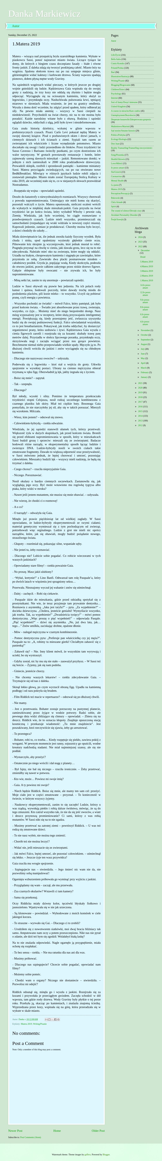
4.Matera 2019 (146, 266)
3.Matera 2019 (146, 271)
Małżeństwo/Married (120, 126)
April (143, 363)
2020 (140, 388)
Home (57, 1130)
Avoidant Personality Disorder (124, 215)
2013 (140, 420)
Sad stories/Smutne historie (123, 131)
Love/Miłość (116, 163)
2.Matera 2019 (146, 276)
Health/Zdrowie (118, 159)
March (144, 368)
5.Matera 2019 (146, 262)
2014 (140, 416)
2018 (140, 397)
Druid (142, 257)
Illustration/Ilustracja (120, 76)
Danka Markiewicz (44, 13)
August (144, 344)
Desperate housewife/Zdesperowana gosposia (131, 119)
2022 (140, 246)
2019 (140, 392)
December (145, 250)
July (143, 349)
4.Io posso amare (144, 323)
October (144, 335)
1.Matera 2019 (146, 280)
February (145, 372)
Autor (15, 26)
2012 (140, 425)
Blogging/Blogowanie (120, 85)
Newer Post (15, 1130)
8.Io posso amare (144, 308)
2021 (140, 383)
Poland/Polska (117, 68)
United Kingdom (118, 106)
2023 (140, 242)
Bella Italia (116, 59)
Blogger (106, 1154)
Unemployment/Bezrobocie (123, 115)
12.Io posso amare (145, 293)
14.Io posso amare (145, 286)
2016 (140, 406)
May (143, 358)
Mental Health (117, 181)
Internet (114, 98)
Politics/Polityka (118, 135)
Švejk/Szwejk (117, 219)
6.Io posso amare (144, 315)
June (143, 354)
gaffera (87, 1154)
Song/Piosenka (117, 155)
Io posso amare (117, 168)
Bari (113, 72)
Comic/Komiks (117, 63)
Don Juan (115, 144)
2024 (140, 237)
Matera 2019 (26, 1024)
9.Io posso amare (144, 301)
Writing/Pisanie (40, 1024)
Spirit (113, 206)
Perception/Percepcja (120, 193)
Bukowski (115, 198)
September (146, 339)
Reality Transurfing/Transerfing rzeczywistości (131, 148)
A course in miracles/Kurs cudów (125, 111)
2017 (140, 402)
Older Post (98, 1130)
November (146, 330)
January (144, 377)
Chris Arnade (117, 202)
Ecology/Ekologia (119, 139)
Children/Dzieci (118, 89)
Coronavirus (116, 176)
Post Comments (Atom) (30, 1137)
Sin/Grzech (116, 172)
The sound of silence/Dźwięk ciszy (126, 211)
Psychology (116, 94)
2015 (140, 411)
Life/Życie (115, 55)
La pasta (114, 185)
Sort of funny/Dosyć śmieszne (124, 102)
